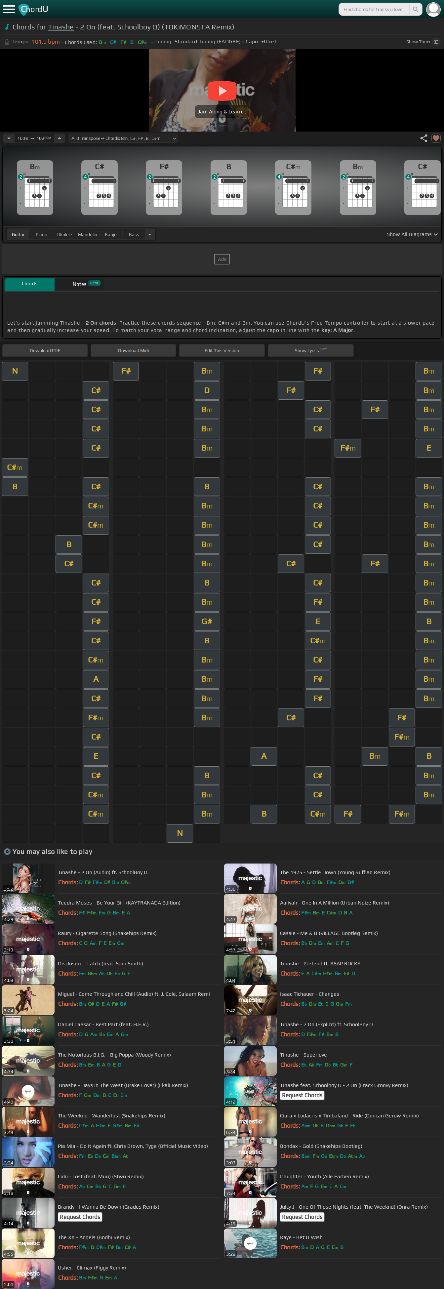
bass (134, 234)
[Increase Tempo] (59, 138)
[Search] (415, 9)
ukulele (64, 234)
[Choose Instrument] (150, 234)
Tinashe (61, 27)
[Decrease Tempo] (9, 138)
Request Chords (302, 1095)
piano (41, 234)
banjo (111, 234)
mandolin (87, 234)
